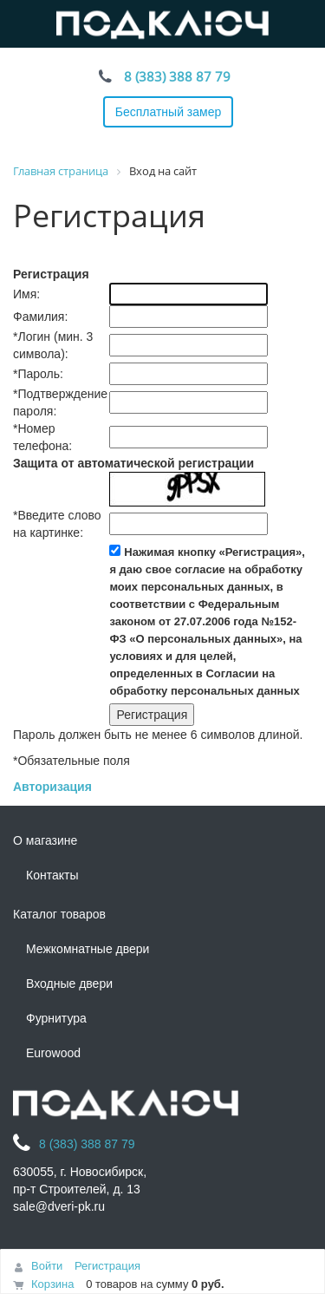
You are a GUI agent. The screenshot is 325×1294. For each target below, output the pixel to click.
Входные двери (69, 983)
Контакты (52, 875)
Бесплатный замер (168, 112)
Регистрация (107, 1265)
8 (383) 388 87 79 (177, 76)
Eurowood (53, 1053)
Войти (46, 1265)
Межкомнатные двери (87, 949)
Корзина (53, 1284)
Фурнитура (56, 1018)
